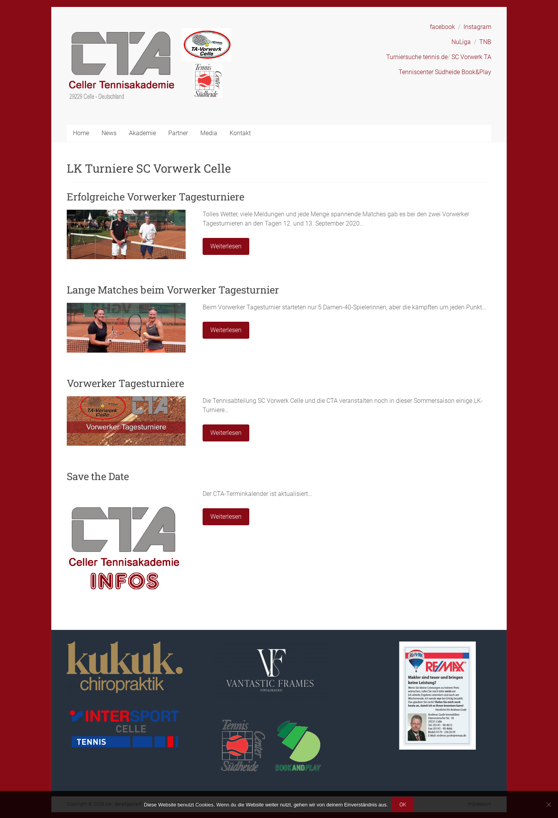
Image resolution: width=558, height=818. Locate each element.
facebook (442, 27)
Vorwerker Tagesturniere (125, 383)
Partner (178, 133)
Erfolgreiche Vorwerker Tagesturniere (155, 196)
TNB (485, 42)
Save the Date (98, 476)
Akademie (142, 133)
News (109, 133)
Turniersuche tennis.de (417, 57)
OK (402, 804)
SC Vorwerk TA (471, 57)
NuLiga (461, 42)
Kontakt (240, 133)
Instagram (477, 27)
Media (208, 133)
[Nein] (548, 804)
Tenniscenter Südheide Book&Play (445, 72)
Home (81, 133)
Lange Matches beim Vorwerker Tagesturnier (173, 289)
